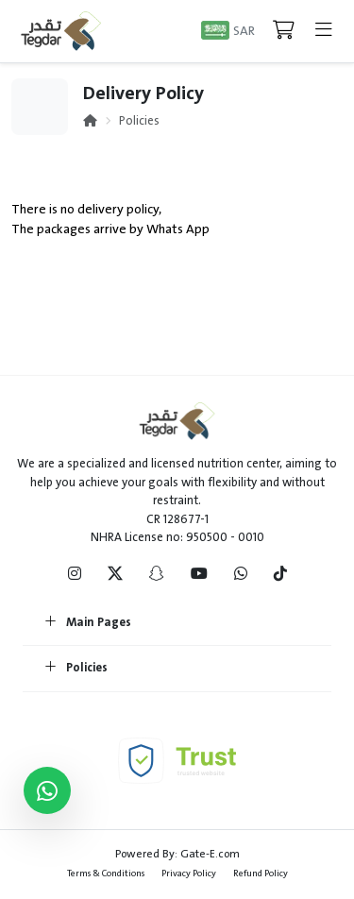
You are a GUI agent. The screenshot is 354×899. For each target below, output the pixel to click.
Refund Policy (260, 873)
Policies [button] (76, 668)
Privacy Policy (188, 873)
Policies (139, 120)
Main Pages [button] (88, 623)
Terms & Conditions (105, 873)
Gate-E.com (210, 853)
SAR (244, 31)
